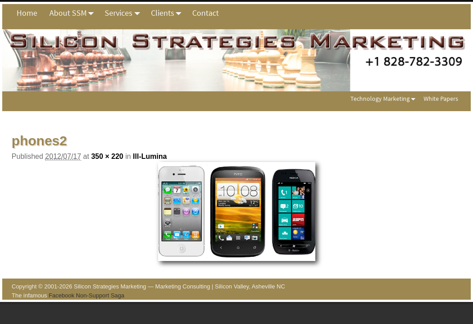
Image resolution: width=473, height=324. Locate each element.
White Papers (441, 98)
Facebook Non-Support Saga (86, 295)
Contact (205, 13)
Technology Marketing (384, 98)
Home (27, 13)
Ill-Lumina (150, 156)
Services (125, 13)
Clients (168, 13)
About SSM (74, 13)
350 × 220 (107, 156)
